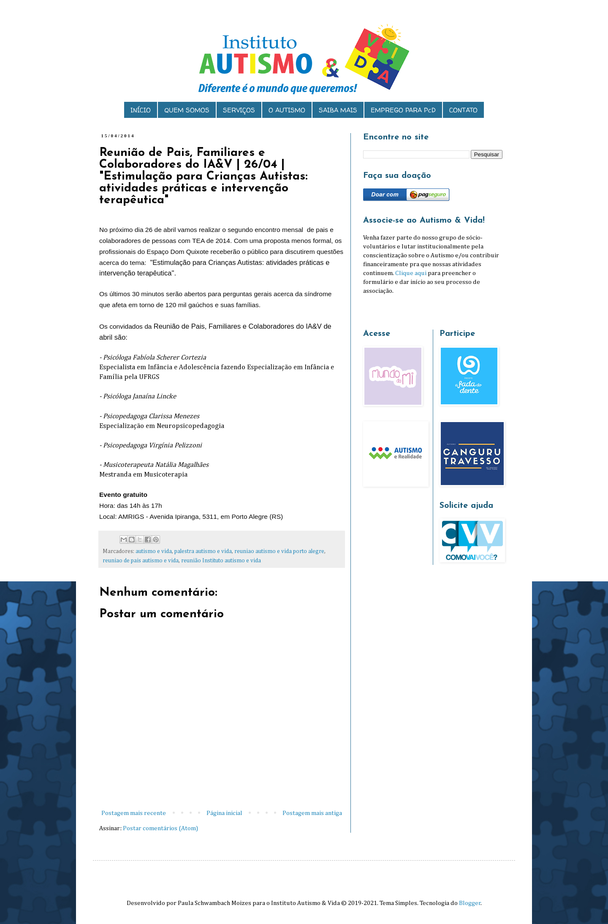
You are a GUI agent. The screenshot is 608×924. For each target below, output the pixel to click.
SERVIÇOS (239, 110)
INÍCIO (140, 110)
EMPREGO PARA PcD (403, 110)
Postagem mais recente (133, 813)
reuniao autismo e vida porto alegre (279, 551)
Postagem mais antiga (312, 813)
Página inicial (224, 813)
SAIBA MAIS (338, 110)
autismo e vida (154, 551)
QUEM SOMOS (186, 110)
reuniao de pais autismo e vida (141, 561)
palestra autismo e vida (203, 551)
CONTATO (463, 110)
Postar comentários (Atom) (160, 828)
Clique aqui (410, 273)
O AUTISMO (287, 110)
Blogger (470, 903)
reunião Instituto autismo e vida (221, 561)
